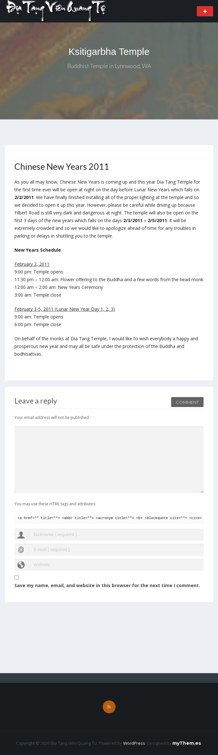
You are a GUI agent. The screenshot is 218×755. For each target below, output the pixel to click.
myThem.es (186, 743)
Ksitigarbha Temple (109, 51)
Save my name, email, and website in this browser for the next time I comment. (107, 585)
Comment (187, 401)
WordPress (134, 743)
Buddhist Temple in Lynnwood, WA (109, 66)
